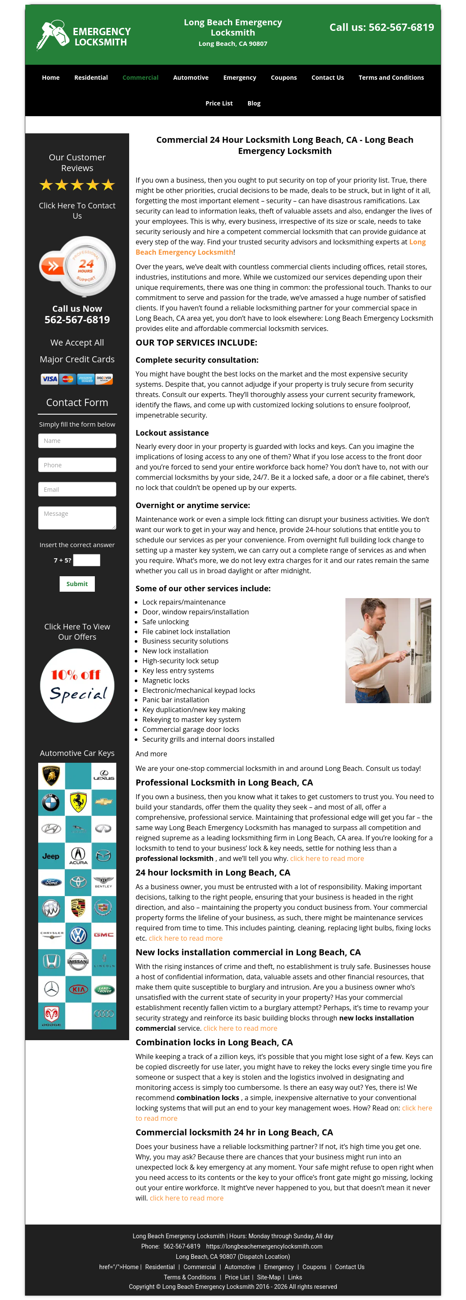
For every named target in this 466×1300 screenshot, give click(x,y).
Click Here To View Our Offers (77, 631)
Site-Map (269, 1277)
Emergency (239, 77)
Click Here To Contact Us (77, 210)
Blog (254, 103)
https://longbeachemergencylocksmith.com (264, 1246)
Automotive (191, 77)
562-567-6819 (401, 27)
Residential (91, 77)
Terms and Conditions (391, 77)
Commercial (141, 77)
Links (295, 1277)
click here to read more (327, 858)
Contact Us (328, 77)
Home (51, 77)
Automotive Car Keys (77, 753)
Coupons (284, 77)
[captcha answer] (86, 560)
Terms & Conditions (190, 1277)
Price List (219, 103)
